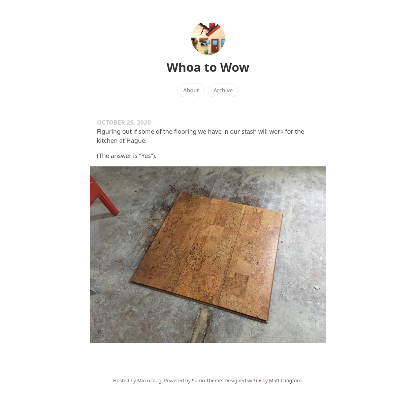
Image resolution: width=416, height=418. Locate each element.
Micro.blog (149, 380)
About (191, 90)
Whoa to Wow (208, 67)
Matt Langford (285, 380)
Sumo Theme (207, 380)
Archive (223, 90)
